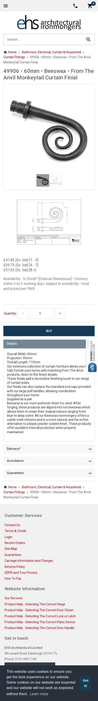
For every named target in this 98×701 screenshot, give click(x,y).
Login (8, 537)
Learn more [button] (39, 694)
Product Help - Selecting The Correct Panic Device (40, 622)
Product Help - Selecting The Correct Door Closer (39, 610)
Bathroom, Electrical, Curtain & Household (51, 52)
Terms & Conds (15, 531)
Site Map (11, 549)
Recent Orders (15, 543)
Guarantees (13, 555)
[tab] (49, 344)
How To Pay (13, 578)
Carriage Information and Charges (29, 560)
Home (10, 52)
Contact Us (12, 525)
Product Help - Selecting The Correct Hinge (35, 604)
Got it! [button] (85, 683)
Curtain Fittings (14, 57)
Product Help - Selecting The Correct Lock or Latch (40, 616)
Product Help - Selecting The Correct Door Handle (39, 628)
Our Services (14, 598)
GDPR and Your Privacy (21, 572)
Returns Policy (15, 567)
